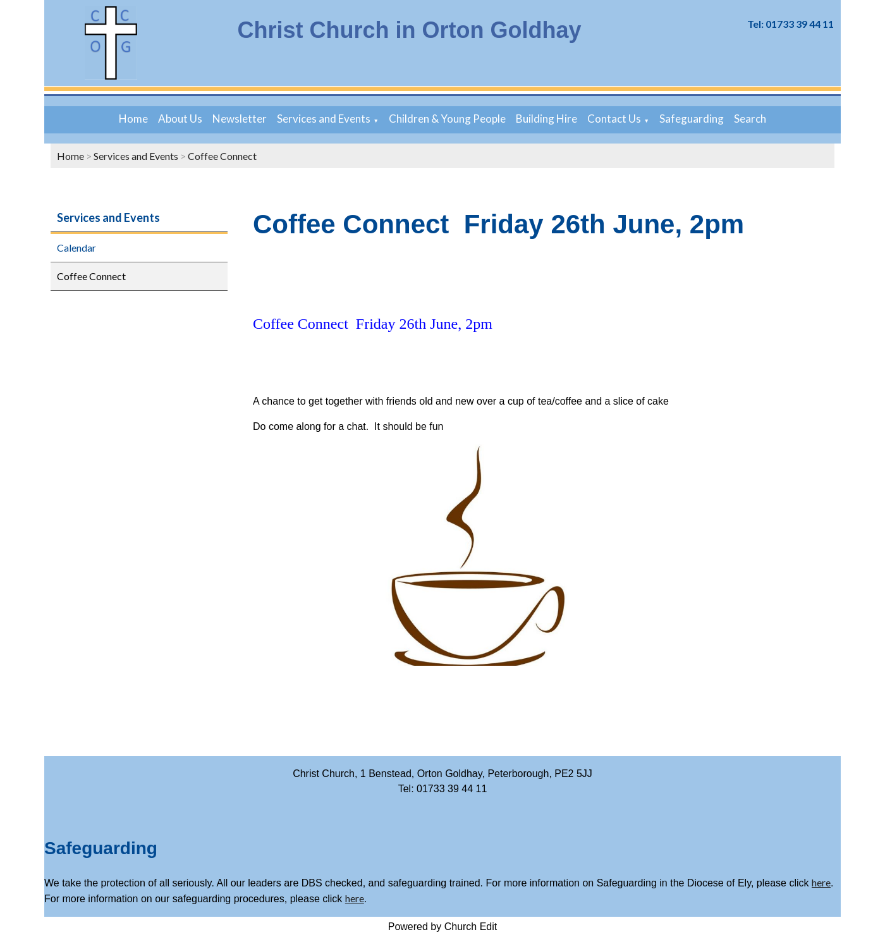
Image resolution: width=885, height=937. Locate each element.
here (821, 882)
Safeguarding (691, 118)
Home (133, 118)
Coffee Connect (222, 156)
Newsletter (239, 118)
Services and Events (323, 118)
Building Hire (546, 118)
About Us (180, 118)
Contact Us (614, 118)
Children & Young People (447, 118)
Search (750, 118)
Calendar (76, 248)
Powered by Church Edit (442, 926)
